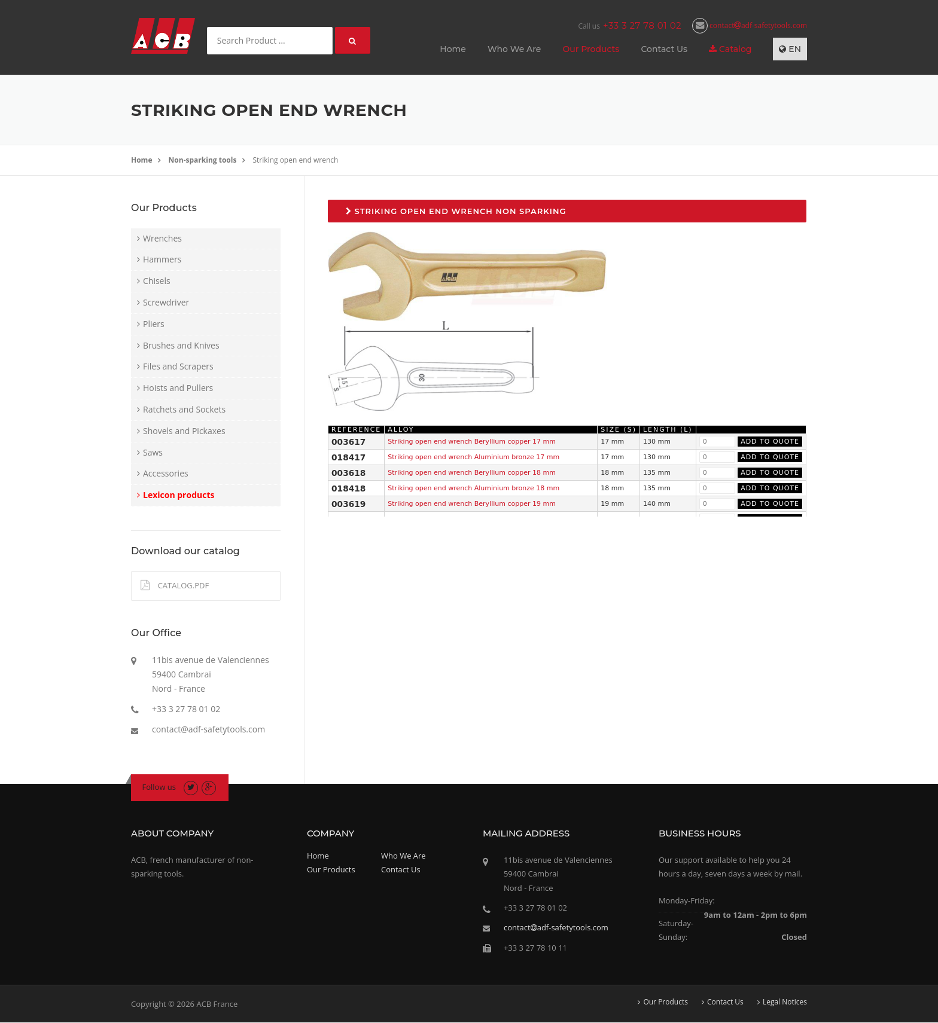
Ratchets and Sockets (184, 409)
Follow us (159, 786)
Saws (153, 452)
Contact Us (664, 49)
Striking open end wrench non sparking (456, 211)
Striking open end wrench (296, 160)
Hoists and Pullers (178, 387)
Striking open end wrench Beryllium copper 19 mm (472, 504)
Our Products (590, 49)
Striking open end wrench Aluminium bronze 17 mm (473, 457)
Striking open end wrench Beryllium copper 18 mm (472, 473)
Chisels (156, 280)
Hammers (162, 259)
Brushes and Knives (181, 345)
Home (453, 49)
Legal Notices (785, 1002)
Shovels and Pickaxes (184, 430)
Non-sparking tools (203, 160)
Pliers (154, 323)
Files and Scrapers (178, 366)
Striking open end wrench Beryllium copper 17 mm (472, 441)
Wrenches (162, 238)
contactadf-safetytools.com (749, 25)
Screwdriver (166, 302)
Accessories (165, 473)
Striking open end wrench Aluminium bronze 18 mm (473, 488)
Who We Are (514, 49)
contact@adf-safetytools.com (208, 729)
